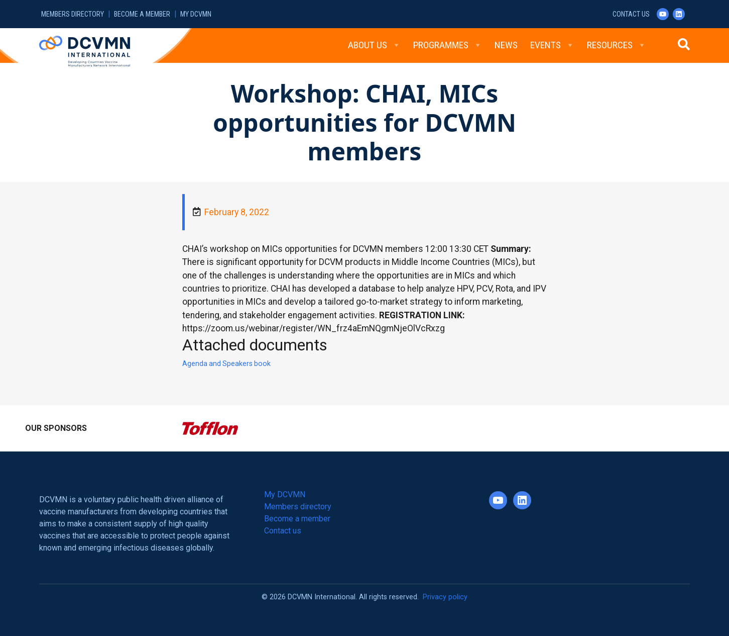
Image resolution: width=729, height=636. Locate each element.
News (506, 45)
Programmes (447, 45)
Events (552, 45)
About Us (374, 45)
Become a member (142, 14)
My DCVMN (195, 14)
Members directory (72, 14)
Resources (616, 45)
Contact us (631, 14)
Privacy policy (445, 597)
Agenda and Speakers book (226, 363)
